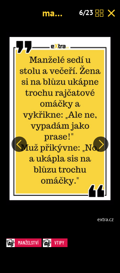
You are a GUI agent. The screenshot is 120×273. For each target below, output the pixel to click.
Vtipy (55, 242)
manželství (64, 12)
